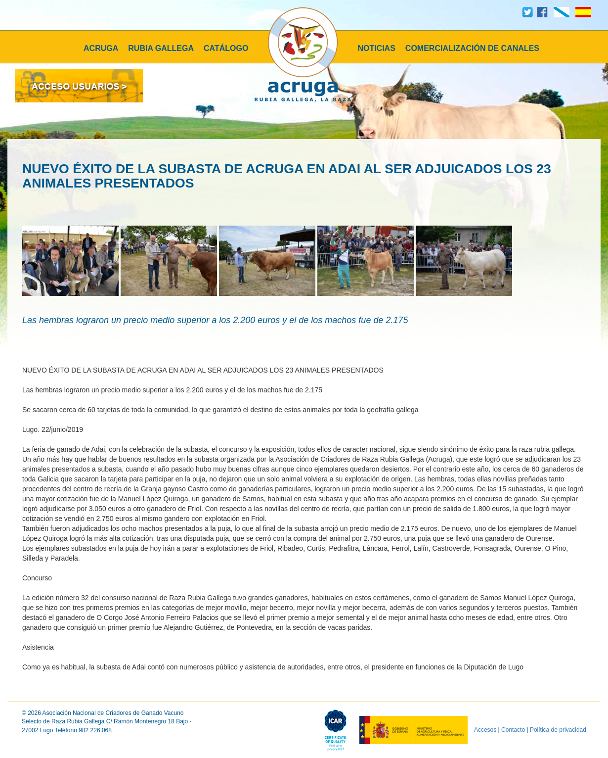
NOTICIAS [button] (376, 48)
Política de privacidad (558, 729)
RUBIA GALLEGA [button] (161, 48)
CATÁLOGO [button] (226, 48)
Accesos (485, 729)
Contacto (513, 729)
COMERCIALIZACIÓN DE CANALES (472, 48)
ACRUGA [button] (101, 48)
